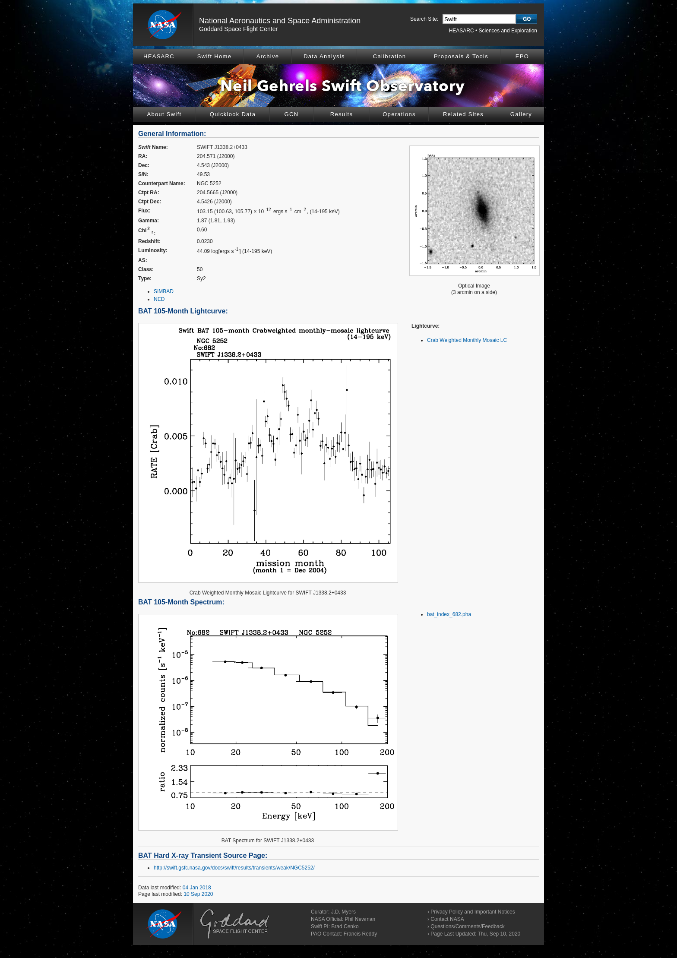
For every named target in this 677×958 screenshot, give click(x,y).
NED (159, 299)
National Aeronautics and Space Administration (280, 20)
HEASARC (461, 31)
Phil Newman (360, 919)
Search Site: (424, 19)
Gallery (521, 114)
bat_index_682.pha (449, 614)
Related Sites (463, 114)
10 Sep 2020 (198, 894)
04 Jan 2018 (197, 888)
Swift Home (214, 56)
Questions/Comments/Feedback (467, 926)
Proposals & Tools (461, 56)
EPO (522, 56)
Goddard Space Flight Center (238, 28)
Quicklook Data (233, 114)
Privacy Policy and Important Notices (472, 912)
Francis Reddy (360, 934)
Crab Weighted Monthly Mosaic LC (467, 340)
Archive (267, 56)
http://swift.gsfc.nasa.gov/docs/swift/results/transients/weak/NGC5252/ (234, 868)
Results (341, 114)
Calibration (389, 56)
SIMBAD (164, 291)
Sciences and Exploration (508, 31)
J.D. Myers (343, 912)
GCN (292, 114)
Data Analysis (324, 56)
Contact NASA (447, 919)
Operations (399, 114)
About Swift (164, 114)
